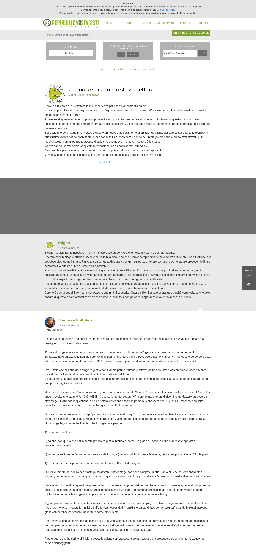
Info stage (185, 23)
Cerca (202, 53)
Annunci (146, 23)
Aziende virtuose (165, 23)
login (106, 69)
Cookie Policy (168, 10)
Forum (127, 23)
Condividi (105, 162)
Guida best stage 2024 (190, 32)
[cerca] (180, 53)
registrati (117, 69)
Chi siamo (203, 23)
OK (71, 13)
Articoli (108, 23)
